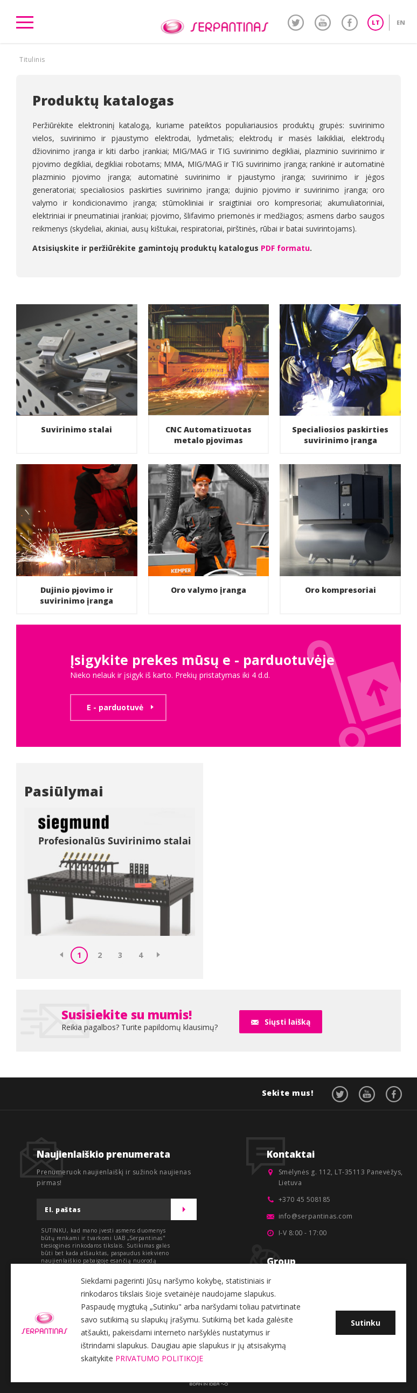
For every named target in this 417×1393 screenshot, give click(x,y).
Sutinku (365, 1323)
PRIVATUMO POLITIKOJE (159, 1358)
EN (401, 22)
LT (376, 22)
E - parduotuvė (115, 707)
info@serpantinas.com (316, 1216)
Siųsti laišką (287, 1022)
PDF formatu (285, 248)
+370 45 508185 (305, 1199)
